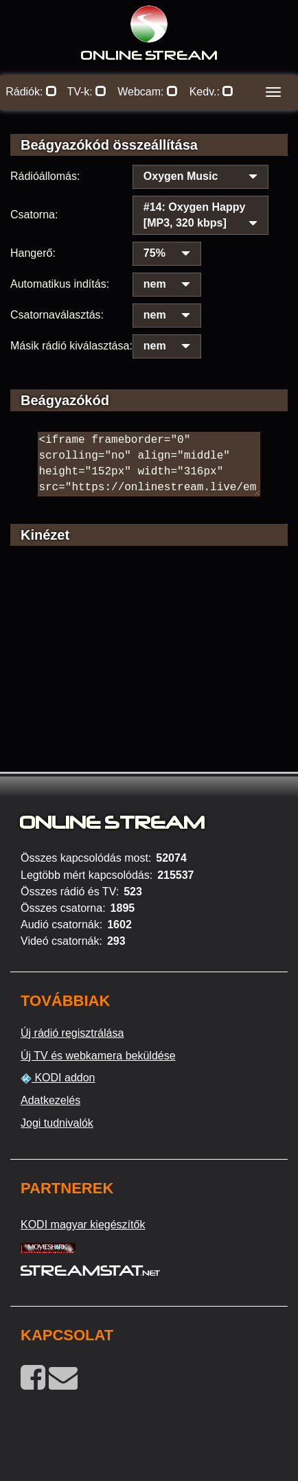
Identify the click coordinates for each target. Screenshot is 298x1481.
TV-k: (86, 91)
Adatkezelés (50, 1100)
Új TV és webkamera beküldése (98, 1055)
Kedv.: (212, 91)
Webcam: (147, 91)
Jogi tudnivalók (57, 1123)
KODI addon (58, 1078)
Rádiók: (31, 91)
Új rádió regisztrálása (72, 1033)
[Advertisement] (149, 678)
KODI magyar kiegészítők (83, 1224)
